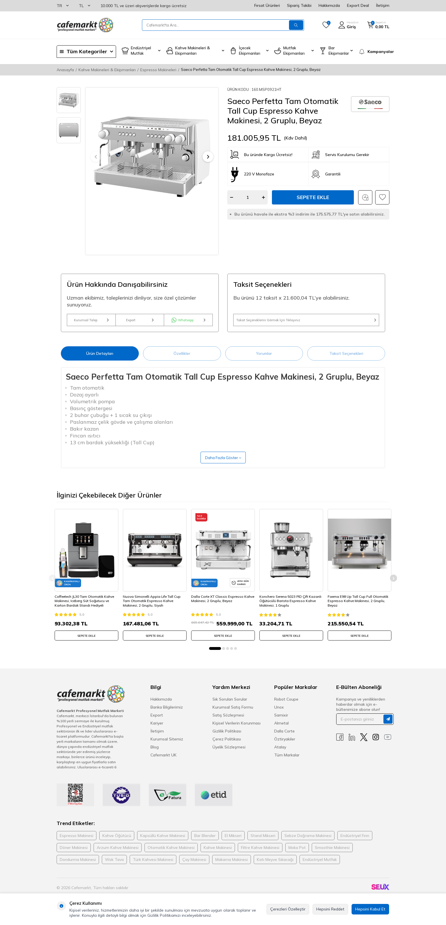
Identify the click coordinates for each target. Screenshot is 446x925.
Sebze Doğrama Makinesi (307, 843)
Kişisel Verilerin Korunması (236, 730)
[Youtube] (387, 744)
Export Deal (358, 5)
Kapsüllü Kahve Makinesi (162, 843)
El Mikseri (233, 843)
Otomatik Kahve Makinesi (171, 855)
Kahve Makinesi (218, 855)
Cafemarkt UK (163, 762)
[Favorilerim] (326, 25)
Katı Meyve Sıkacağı (275, 866)
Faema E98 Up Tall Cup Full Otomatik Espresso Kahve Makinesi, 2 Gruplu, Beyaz (359, 606)
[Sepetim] (378, 25)
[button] (95, 156)
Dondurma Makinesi (78, 866)
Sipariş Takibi (299, 5)
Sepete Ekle (313, 197)
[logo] (85, 25)
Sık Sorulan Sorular (229, 706)
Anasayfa (65, 69)
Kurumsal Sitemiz (166, 746)
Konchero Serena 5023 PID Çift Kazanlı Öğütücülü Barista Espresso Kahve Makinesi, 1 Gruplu (290, 606)
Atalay (280, 754)
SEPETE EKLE (86, 641)
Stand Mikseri (263, 843)
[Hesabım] (348, 25)
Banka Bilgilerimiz (166, 714)
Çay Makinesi (194, 866)
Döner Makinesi (74, 855)
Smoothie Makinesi (332, 855)
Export (140, 323)
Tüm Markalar (287, 762)
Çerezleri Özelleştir (287, 909)
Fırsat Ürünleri (267, 5)
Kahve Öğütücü (116, 843)
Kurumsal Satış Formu (232, 714)
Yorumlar (264, 358)
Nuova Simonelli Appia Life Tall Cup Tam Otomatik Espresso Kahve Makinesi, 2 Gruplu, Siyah (154, 606)
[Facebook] (340, 744)
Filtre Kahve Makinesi (260, 855)
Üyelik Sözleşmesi (228, 754)
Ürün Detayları (99, 358)
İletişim (382, 5)
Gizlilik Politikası (226, 738)
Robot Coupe (286, 706)
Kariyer (156, 730)
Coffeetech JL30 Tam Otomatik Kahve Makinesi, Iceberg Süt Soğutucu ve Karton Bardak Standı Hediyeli (86, 606)
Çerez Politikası (226, 746)
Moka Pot (297, 855)
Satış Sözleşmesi (228, 722)
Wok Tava (114, 866)
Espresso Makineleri (158, 69)
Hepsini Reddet (330, 909)
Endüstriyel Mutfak (320, 866)
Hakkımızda (329, 5)
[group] (151, 156)
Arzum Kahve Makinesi (118, 855)
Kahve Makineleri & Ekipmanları (107, 69)
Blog (154, 754)
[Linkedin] (352, 744)
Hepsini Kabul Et (370, 909)
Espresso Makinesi (76, 843)
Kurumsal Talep (91, 323)
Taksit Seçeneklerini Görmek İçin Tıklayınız (306, 322)
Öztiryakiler (284, 746)
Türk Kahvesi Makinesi (153, 866)
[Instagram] (375, 744)
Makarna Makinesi (231, 866)
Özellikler (182, 358)
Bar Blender (205, 843)
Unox (279, 714)
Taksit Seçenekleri (346, 358)
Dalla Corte (284, 738)
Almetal (281, 730)
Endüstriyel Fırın (354, 843)
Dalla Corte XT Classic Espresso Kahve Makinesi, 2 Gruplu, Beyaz (219, 604)
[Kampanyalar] (373, 51)
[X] (363, 744)
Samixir (281, 722)
